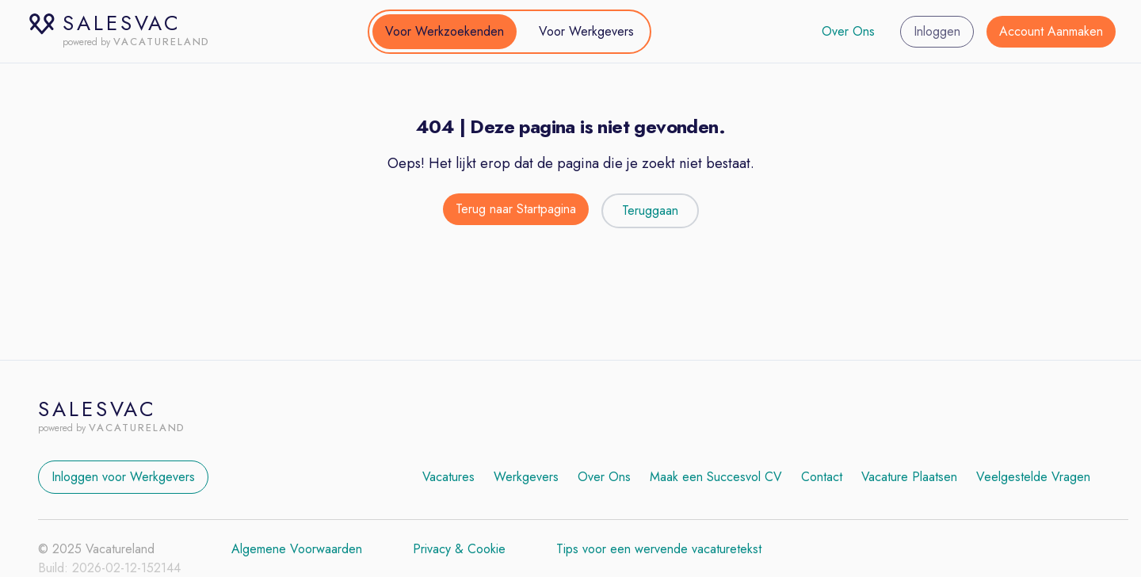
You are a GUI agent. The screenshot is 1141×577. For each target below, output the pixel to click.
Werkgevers (526, 477)
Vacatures (448, 477)
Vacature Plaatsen (909, 477)
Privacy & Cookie (459, 549)
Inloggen (937, 31)
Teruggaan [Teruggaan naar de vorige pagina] (650, 210)
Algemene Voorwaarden (296, 549)
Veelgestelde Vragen (1033, 477)
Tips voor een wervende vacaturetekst (658, 549)
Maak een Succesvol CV (716, 477)
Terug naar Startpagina (516, 209)
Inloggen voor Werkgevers (123, 477)
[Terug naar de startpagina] (516, 210)
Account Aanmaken (1051, 31)
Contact (821, 477)
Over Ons (848, 31)
